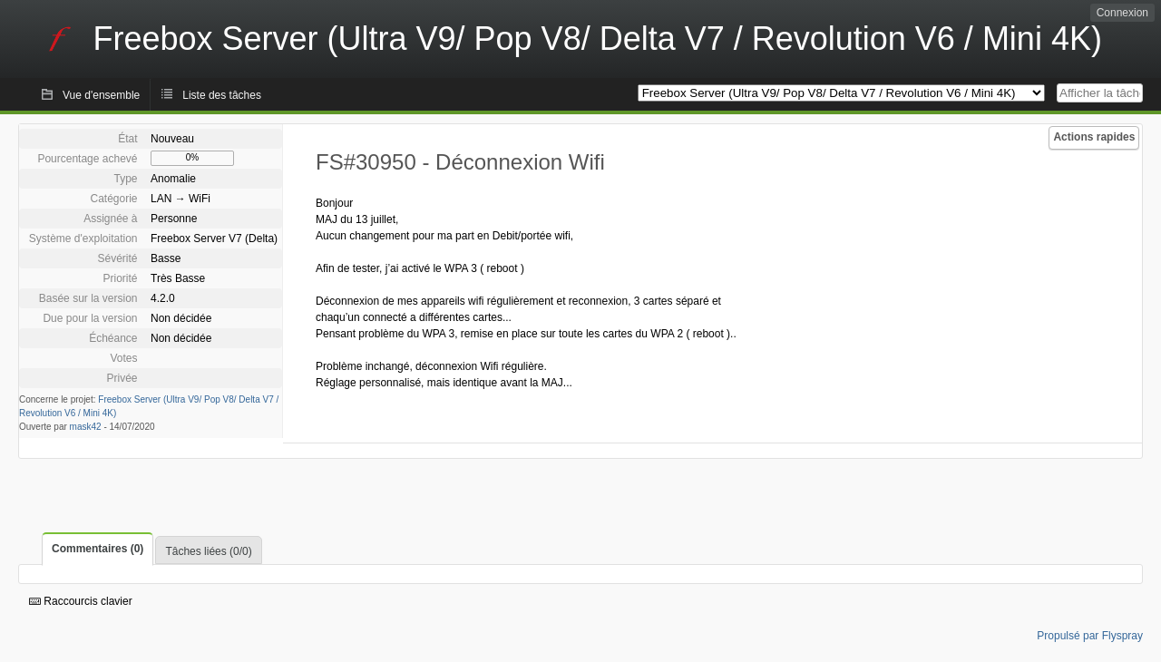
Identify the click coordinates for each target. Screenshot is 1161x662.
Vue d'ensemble (101, 95)
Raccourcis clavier (80, 601)
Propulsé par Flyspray (1090, 635)
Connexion (1122, 12)
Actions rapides (1094, 137)
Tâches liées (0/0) (208, 551)
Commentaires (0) (97, 548)
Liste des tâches (221, 95)
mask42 (86, 427)
